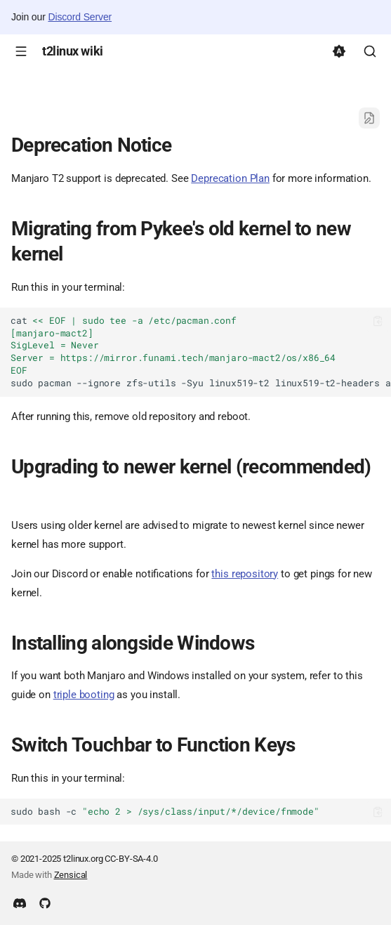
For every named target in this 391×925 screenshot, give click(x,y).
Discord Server (80, 16)
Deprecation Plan (230, 178)
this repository (244, 574)
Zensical (71, 875)
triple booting (83, 694)
